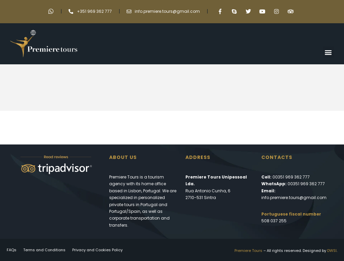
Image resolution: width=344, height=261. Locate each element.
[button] (328, 52)
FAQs (11, 250)
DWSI (332, 250)
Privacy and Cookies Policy (97, 250)
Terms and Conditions (44, 250)
